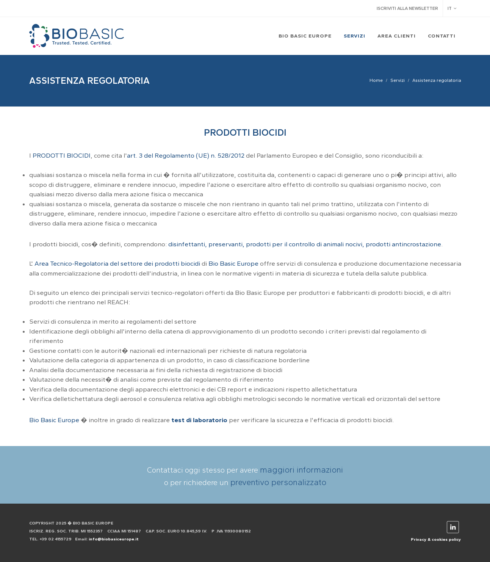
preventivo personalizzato (278, 482)
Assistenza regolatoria (436, 80)
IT (452, 8)
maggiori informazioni (301, 470)
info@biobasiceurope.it (114, 539)
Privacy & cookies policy (436, 539)
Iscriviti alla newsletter (407, 8)
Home (376, 80)
